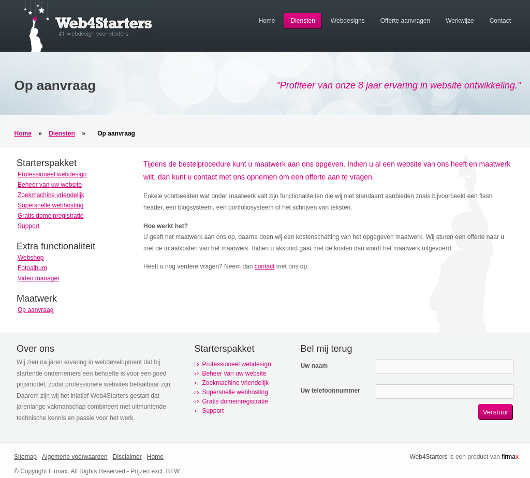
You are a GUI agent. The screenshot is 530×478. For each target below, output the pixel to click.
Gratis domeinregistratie (50, 215)
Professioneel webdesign (52, 174)
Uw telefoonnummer (330, 390)
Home (23, 133)
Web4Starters (428, 456)
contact (265, 266)
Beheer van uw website (50, 184)
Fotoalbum (32, 268)
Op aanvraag (116, 133)
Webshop (30, 257)
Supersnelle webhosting (50, 205)
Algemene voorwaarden (75, 456)
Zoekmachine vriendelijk (51, 195)
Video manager (39, 278)
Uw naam (314, 365)
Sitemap (25, 456)
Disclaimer (127, 456)
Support (28, 226)
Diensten (62, 133)
